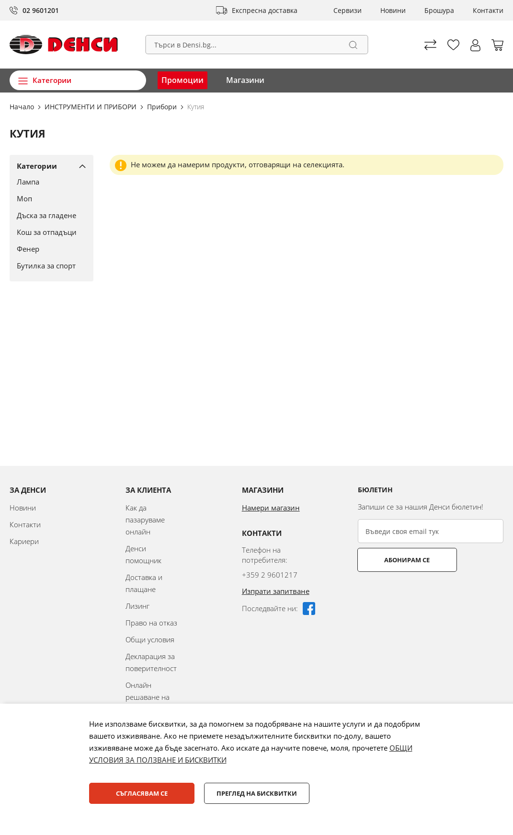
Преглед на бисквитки (257, 793)
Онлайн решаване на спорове (147, 697)
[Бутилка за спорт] (48, 265)
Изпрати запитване (275, 591)
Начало (23, 106)
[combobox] (256, 44)
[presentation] (430, 595)
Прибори (163, 106)
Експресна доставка (264, 10)
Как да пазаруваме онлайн (145, 519)
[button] (475, 45)
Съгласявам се (142, 793)
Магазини (245, 80)
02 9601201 (41, 10)
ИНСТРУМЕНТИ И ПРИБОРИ (91, 106)
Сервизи (347, 10)
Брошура (439, 10)
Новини (393, 10)
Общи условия (149, 639)
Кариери (24, 541)
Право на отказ (151, 622)
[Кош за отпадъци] (48, 232)
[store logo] (64, 44)
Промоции (182, 80)
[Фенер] (48, 249)
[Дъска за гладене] (48, 215)
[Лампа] (48, 181)
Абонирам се (395, 560)
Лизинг (137, 606)
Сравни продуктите (430, 44)
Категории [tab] (37, 166)
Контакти (488, 10)
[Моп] (48, 198)
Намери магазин (271, 507)
